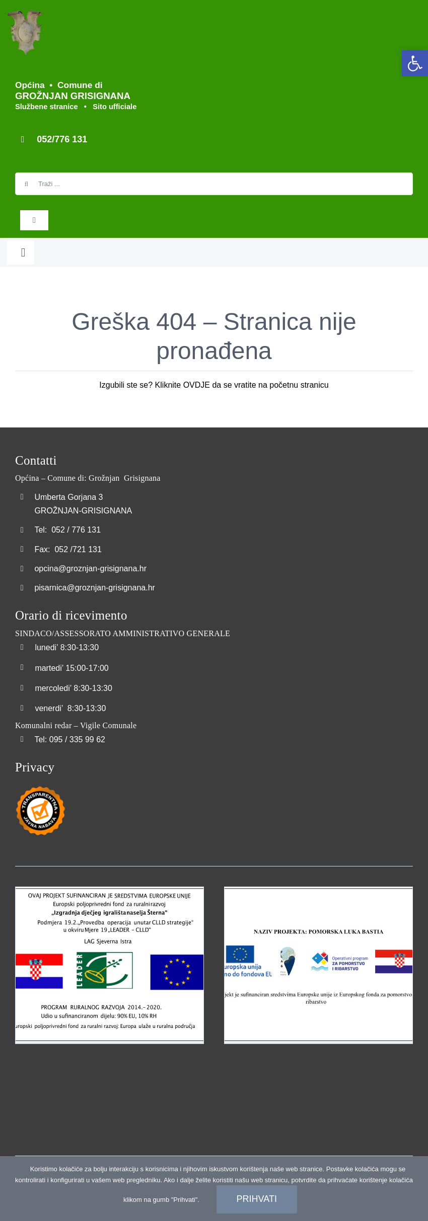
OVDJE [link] (196, 385)
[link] (415, 63)
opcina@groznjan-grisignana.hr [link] (90, 568)
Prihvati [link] (257, 1199)
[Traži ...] (214, 183)
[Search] (26, 183)
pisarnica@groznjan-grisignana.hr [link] (94, 587)
